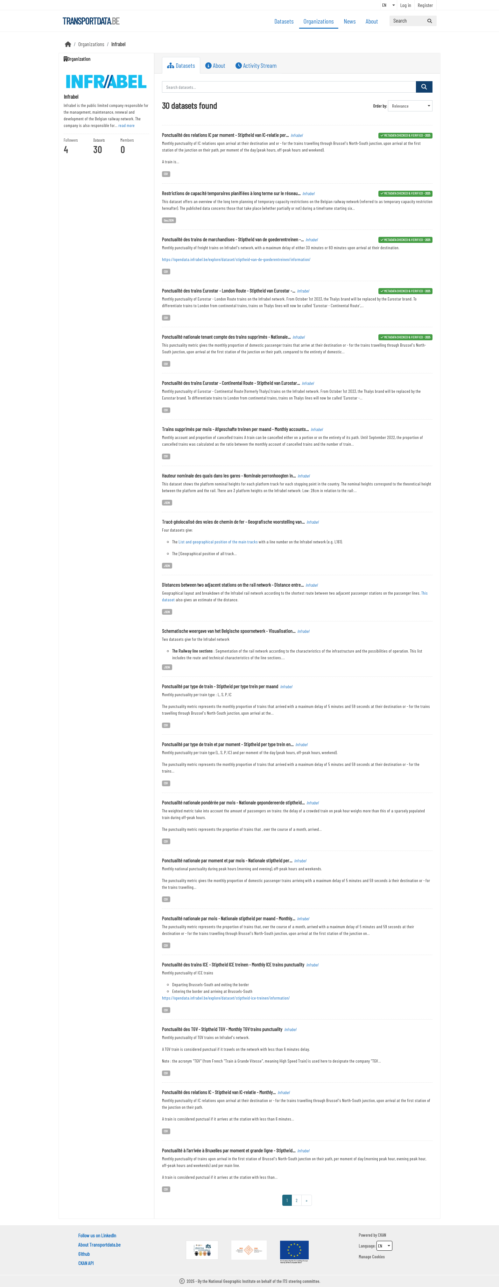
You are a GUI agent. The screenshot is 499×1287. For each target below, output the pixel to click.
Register (425, 5)
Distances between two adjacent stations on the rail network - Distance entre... (233, 585)
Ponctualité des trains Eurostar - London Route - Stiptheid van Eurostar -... (228, 290)
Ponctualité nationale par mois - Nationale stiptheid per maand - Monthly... (228, 918)
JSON (167, 502)
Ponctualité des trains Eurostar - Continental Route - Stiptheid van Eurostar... (231, 383)
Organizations (319, 21)
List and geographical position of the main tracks (218, 541)
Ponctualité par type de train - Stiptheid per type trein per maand (220, 686)
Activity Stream (256, 65)
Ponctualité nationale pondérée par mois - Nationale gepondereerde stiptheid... (233, 802)
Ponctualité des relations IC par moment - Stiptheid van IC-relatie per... (225, 135)
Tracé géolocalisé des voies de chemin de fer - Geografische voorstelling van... (233, 522)
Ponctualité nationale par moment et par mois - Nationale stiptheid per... (227, 860)
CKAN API (86, 1263)
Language (367, 1245)
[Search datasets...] (413, 21)
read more (126, 125)
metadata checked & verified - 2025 (407, 135)
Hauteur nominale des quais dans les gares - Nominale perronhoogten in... (229, 475)
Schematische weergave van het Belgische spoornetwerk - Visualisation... (228, 631)
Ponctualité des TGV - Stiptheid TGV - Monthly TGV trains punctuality (222, 1029)
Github (84, 1254)
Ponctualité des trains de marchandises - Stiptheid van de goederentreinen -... (233, 239)
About (372, 21)
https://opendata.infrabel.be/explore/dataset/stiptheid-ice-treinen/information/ (226, 998)
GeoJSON (169, 220)
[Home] (68, 43)
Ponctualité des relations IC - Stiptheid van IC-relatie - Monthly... (219, 1092)
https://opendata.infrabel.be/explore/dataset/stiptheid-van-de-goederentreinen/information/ (236, 259)
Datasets (284, 21)
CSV (166, 174)
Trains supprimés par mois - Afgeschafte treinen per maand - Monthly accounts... (235, 429)
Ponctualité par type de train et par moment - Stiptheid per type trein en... (227, 744)
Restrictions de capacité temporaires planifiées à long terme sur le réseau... (231, 193)
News (350, 21)
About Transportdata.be (99, 1244)
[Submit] (429, 21)
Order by (379, 106)
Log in (405, 5)
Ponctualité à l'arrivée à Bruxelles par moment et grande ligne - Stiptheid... (228, 1150)
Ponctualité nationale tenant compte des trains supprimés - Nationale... (226, 337)
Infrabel (118, 43)
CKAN (382, 1235)
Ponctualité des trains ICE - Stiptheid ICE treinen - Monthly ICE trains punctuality (233, 964)
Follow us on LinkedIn (97, 1235)
